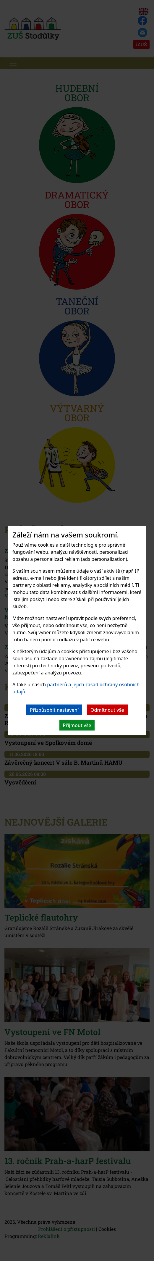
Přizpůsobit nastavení (54, 710)
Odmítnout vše (107, 710)
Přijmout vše (77, 725)
